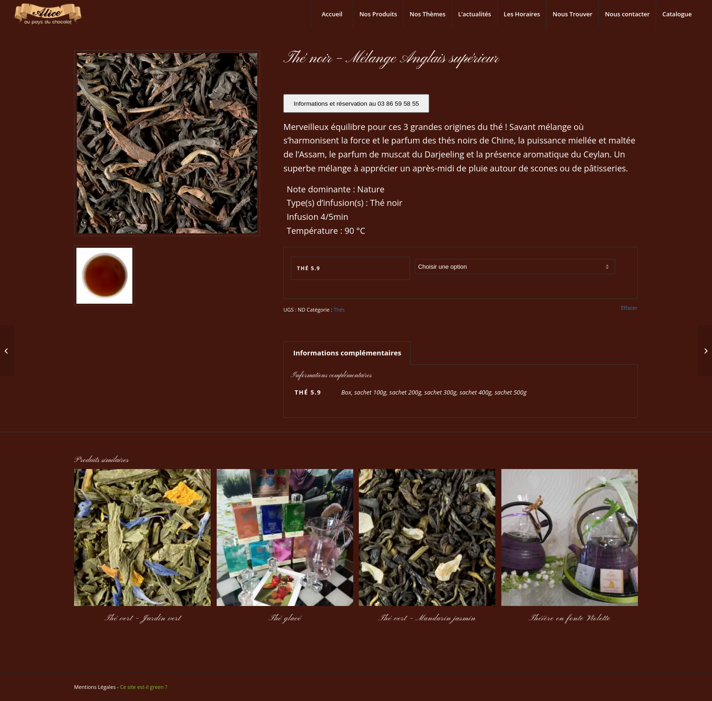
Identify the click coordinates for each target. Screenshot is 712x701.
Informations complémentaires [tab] (347, 352)
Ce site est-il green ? (143, 686)
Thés (339, 309)
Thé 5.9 (308, 268)
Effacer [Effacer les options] (629, 307)
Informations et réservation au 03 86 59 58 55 (356, 103)
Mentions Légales (95, 686)
